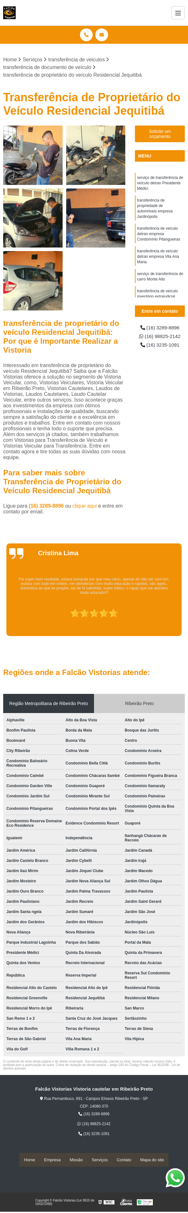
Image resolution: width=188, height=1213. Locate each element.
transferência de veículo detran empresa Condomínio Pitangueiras (158, 237)
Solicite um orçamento (160, 134)
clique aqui (84, 506)
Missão (76, 1159)
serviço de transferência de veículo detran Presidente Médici (160, 184)
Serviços (100, 1159)
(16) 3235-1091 (160, 351)
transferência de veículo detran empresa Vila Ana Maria (158, 260)
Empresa (52, 1159)
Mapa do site (152, 1159)
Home (29, 1159)
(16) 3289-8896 (47, 506)
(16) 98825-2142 (160, 339)
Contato (124, 1159)
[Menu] (178, 13)
